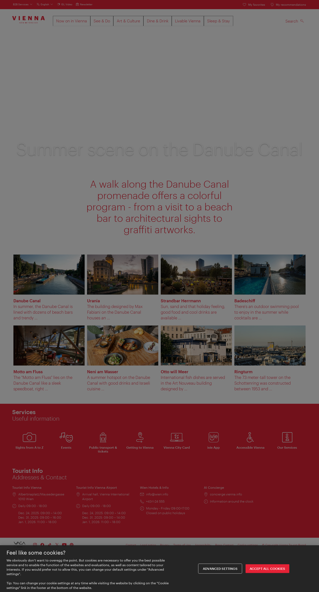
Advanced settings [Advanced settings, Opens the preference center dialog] (220, 569)
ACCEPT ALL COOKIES (267, 569)
